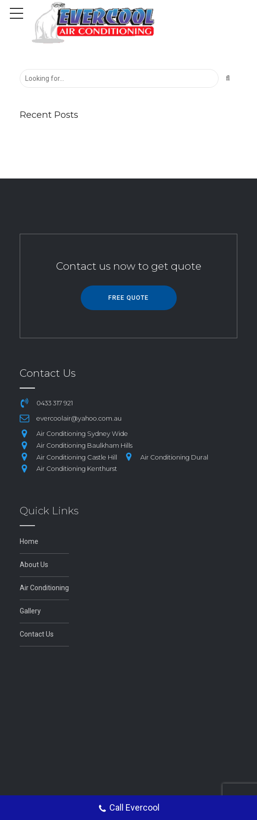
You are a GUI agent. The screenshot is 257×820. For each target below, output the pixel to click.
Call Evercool (129, 808)
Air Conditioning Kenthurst (76, 468)
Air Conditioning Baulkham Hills (84, 445)
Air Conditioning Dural (174, 457)
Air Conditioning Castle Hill (76, 457)
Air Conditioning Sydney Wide (82, 433)
